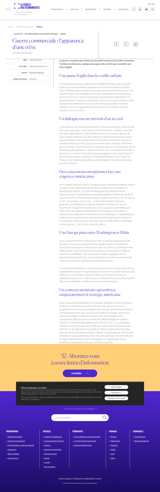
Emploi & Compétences (53, 437)
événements (77, 431)
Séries (112, 458)
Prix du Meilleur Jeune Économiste (21, 445)
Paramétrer (115, 393)
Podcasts (113, 445)
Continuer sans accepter (116, 398)
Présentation (57, 9)
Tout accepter (116, 387)
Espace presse (13, 458)
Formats (107, 9)
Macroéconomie (50, 454)
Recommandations (141, 441)
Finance (47, 445)
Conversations (139, 437)
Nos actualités (49, 467)
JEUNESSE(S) (123, 9)
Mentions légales (65, 479)
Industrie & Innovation (52, 449)
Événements (90, 9)
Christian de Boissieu (36, 73)
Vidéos (112, 449)
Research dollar (25, 27)
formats (113, 431)
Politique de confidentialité (83, 479)
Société (47, 462)
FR (149, 4)
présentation (12, 431)
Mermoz (113, 437)
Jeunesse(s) (12, 449)
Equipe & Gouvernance (16, 441)
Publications (115, 441)
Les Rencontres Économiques (85, 441)
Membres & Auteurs (15, 437)
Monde (46, 458)
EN (153, 4)
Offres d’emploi (13, 454)
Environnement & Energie (54, 441)
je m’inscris (76, 373)
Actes (112, 454)
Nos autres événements (83, 445)
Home (10, 27)
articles (47, 431)
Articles (74, 9)
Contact (98, 479)
